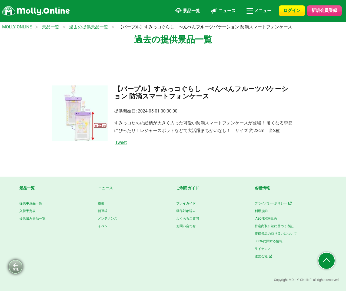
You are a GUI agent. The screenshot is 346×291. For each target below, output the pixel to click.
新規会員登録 (324, 10)
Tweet (121, 142)
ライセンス (263, 249)
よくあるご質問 (187, 218)
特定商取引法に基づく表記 (274, 226)
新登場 (103, 211)
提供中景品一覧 (30, 203)
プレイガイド (186, 203)
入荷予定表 (27, 211)
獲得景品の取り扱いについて (276, 234)
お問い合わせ (186, 226)
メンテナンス (107, 218)
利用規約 (261, 211)
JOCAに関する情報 (268, 241)
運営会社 (264, 256)
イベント (104, 226)
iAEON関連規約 (266, 218)
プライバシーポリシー (273, 203)
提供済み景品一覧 (32, 218)
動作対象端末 (186, 211)
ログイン (292, 10)
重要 (101, 203)
